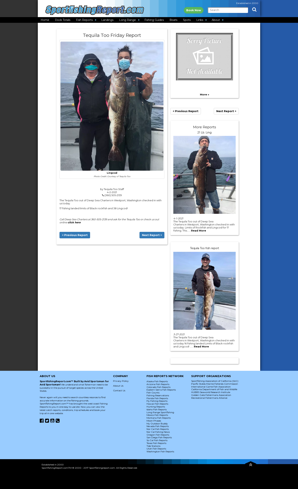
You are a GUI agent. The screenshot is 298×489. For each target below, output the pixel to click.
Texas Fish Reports (156, 443)
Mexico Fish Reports (157, 415)
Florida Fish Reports (157, 398)
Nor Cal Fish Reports (158, 429)
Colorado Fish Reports (158, 387)
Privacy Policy (121, 381)
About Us (118, 385)
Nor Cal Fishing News (158, 431)
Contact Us (119, 390)
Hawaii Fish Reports (157, 403)
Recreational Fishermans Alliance (209, 397)
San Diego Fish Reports (159, 437)
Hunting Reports (156, 406)
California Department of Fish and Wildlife (214, 389)
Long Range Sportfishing (160, 412)
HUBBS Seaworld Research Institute (210, 392)
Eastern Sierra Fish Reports (161, 389)
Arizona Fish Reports (158, 384)
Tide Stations (153, 446)
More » (204, 94)
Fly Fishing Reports (157, 400)
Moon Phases (154, 420)
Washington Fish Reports (160, 451)
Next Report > (152, 235)
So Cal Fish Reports (157, 440)
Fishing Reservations (158, 395)
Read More (198, 230)
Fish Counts (153, 392)
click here (74, 222)
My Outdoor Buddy (157, 423)
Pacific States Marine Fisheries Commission (214, 383)
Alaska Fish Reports (157, 381)
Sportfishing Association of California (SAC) (214, 381)
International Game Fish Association (211, 386)
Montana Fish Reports (159, 417)
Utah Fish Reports (156, 448)
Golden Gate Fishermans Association (211, 395)
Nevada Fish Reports (158, 426)
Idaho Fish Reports (157, 409)
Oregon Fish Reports (158, 434)
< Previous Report (75, 235)
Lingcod (112, 173)
